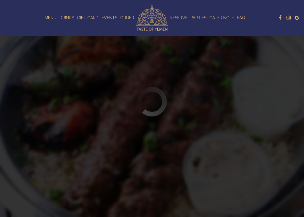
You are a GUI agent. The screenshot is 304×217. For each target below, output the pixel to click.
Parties (198, 17)
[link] (152, 17)
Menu (50, 17)
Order (127, 17)
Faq (241, 17)
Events (109, 17)
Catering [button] (221, 17)
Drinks (66, 17)
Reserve (179, 17)
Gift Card (88, 17)
